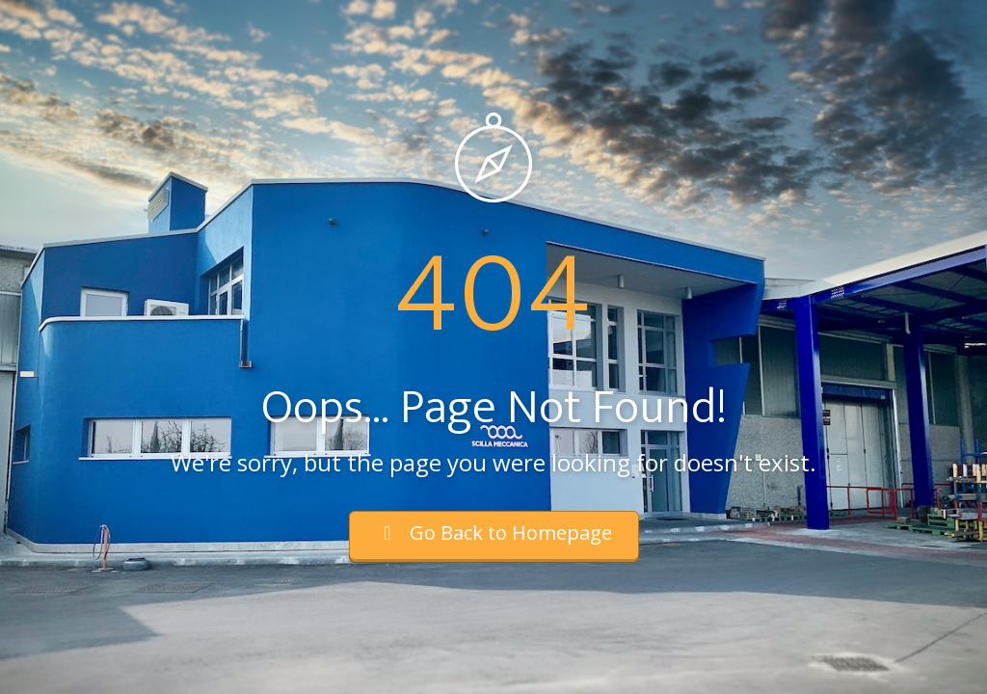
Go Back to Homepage (494, 533)
